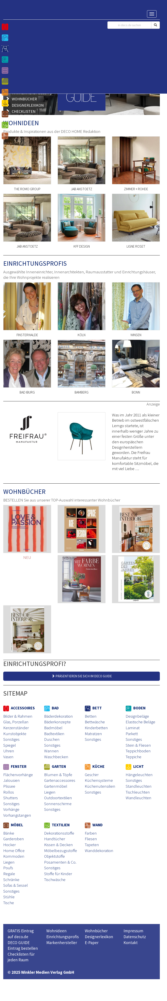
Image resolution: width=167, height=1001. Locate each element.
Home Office (14, 850)
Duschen (52, 739)
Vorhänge (11, 809)
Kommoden (13, 856)
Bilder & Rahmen (17, 716)
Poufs (8, 867)
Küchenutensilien (100, 786)
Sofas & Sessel (15, 885)
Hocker (9, 844)
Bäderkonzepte (57, 721)
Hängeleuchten (139, 774)
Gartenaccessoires (59, 780)
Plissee (9, 786)
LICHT (135, 766)
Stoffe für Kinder (58, 873)
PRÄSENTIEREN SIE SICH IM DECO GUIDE (82, 676)
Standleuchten (139, 786)
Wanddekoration (99, 850)
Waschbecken (56, 756)
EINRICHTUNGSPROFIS (35, 263)
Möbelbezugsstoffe (60, 850)
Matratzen (93, 733)
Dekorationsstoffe (59, 833)
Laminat (133, 727)
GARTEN (55, 766)
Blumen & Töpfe (58, 774)
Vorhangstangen (17, 815)
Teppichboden (138, 750)
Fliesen (91, 838)
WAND (94, 824)
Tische (8, 902)
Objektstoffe (54, 856)
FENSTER (15, 766)
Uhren (8, 750)
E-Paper (92, 942)
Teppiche (133, 756)
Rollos (8, 792)
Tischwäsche (54, 879)
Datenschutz (135, 936)
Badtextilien (54, 733)
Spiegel (9, 745)
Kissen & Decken (58, 844)
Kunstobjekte (14, 733)
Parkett (132, 733)
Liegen (49, 792)
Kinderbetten (96, 727)
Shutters (10, 797)
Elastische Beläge (140, 721)
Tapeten (92, 844)
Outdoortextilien (58, 797)
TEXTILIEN (57, 824)
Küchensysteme (99, 780)
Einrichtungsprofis (62, 936)
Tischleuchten (138, 792)
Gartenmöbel (55, 786)
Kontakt (131, 942)
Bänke (8, 833)
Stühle (9, 896)
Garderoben (13, 838)
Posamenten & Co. (60, 862)
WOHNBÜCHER (24, 491)
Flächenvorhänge (18, 774)
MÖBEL (13, 824)
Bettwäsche (95, 721)
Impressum (133, 930)
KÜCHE (95, 766)
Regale (9, 873)
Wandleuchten (138, 797)
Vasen (8, 756)
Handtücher (54, 838)
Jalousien (11, 780)
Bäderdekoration (58, 716)
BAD (51, 707)
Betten (91, 716)
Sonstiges (11, 739)
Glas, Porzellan (15, 721)
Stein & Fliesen (138, 745)
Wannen (51, 750)
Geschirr (92, 774)
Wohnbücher (96, 930)
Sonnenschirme (58, 803)
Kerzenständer (16, 727)
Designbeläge (137, 716)
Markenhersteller (61, 942)
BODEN (135, 707)
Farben (91, 833)
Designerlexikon (99, 936)
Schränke (11, 879)
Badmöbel (53, 727)
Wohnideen (56, 930)
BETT (93, 707)
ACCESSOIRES (19, 707)
